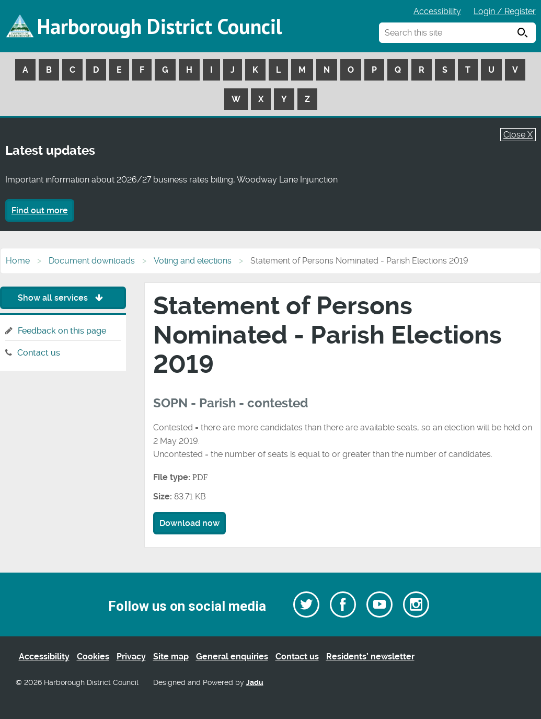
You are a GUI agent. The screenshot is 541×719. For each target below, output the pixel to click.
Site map (171, 656)
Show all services (63, 298)
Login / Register (505, 11)
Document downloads (92, 261)
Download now (189, 523)
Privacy (131, 656)
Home (18, 261)
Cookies (93, 656)
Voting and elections (193, 261)
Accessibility (437, 11)
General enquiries (232, 656)
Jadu (254, 682)
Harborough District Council (159, 26)
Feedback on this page (62, 331)
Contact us (38, 353)
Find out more (39, 210)
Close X (518, 135)
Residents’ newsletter (370, 656)
